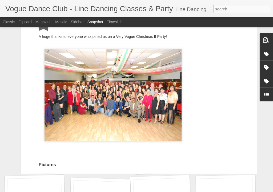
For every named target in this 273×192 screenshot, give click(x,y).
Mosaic (61, 22)
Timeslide (115, 22)
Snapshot (95, 22)
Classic (9, 22)
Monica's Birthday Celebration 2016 (176, 167)
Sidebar (77, 22)
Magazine (43, 22)
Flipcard (25, 22)
